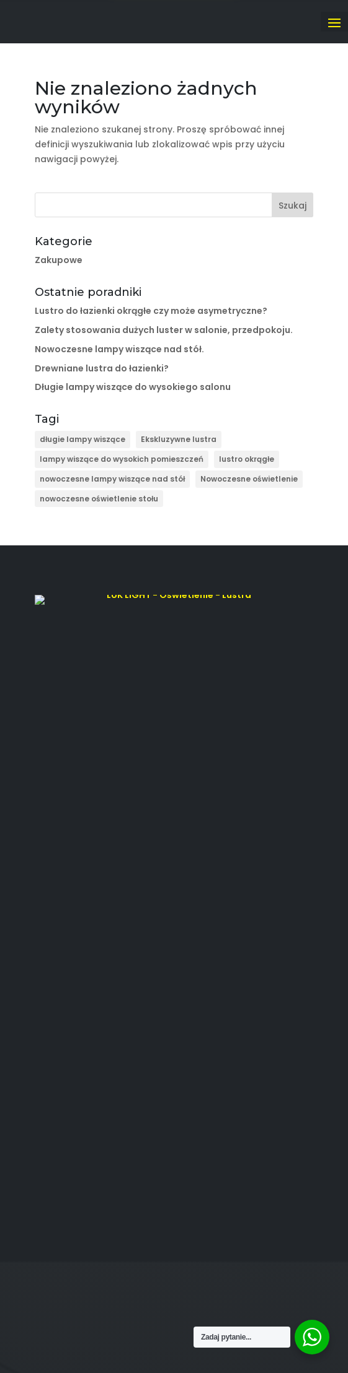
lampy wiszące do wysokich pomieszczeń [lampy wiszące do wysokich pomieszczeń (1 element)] (121, 459)
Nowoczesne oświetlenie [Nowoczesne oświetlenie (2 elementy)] (249, 479)
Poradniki (53, 898)
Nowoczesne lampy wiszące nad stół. (119, 349)
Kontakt (49, 917)
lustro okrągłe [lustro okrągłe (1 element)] (246, 459)
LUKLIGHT (151, 1320)
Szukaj (292, 205)
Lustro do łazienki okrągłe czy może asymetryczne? (151, 311)
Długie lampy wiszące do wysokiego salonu (133, 387)
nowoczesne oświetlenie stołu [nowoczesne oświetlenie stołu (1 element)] (99, 498)
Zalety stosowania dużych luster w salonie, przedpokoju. (164, 330)
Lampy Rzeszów (67, 842)
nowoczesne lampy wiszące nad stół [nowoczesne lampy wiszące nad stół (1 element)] (112, 479)
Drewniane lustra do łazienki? (102, 368)
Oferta (48, 861)
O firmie (51, 824)
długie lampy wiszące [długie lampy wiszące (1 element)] (82, 439)
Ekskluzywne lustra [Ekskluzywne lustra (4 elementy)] (178, 439)
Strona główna (64, 805)
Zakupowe (59, 260)
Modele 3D (57, 880)
